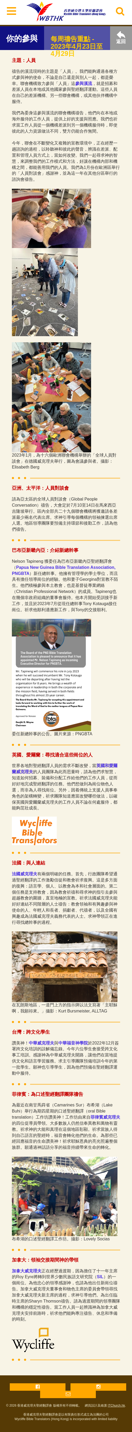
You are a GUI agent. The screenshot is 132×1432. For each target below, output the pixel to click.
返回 (121, 37)
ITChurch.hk (116, 1405)
